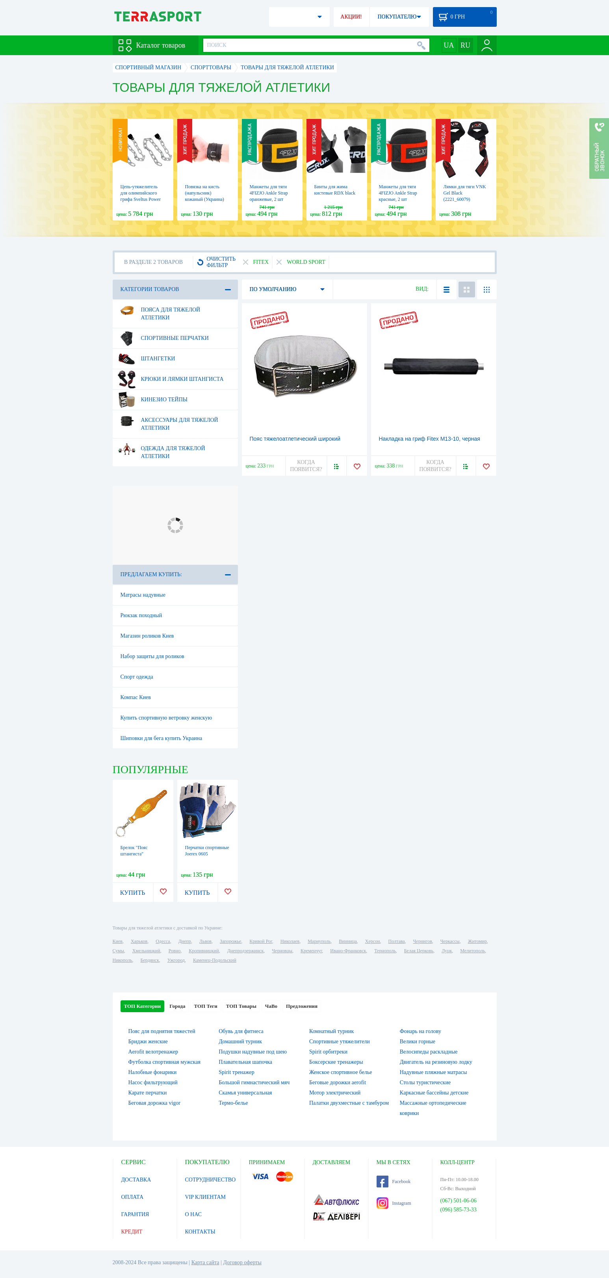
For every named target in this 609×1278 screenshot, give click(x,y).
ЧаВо (271, 1006)
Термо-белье (233, 1103)
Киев (118, 941)
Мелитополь (472, 950)
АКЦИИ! (351, 17)
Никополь (122, 960)
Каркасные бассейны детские (434, 1093)
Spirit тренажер (236, 1072)
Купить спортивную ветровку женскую (166, 718)
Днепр (184, 941)
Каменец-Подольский (214, 960)
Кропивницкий (204, 950)
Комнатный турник (331, 1031)
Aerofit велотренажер (153, 1052)
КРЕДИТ (132, 1232)
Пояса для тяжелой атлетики (159, 311)
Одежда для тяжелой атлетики (161, 449)
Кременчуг (311, 950)
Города (177, 1006)
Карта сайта (205, 1262)
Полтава (396, 941)
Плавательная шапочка (245, 1062)
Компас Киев (136, 697)
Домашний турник (240, 1041)
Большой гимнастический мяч (254, 1082)
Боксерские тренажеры (336, 1062)
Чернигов (422, 941)
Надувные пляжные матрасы (433, 1072)
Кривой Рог (260, 941)
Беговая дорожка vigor (154, 1103)
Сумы (118, 950)
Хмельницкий (146, 950)
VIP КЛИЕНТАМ (205, 1197)
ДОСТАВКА (136, 1180)
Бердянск (150, 960)
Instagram (394, 1203)
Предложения (301, 1006)
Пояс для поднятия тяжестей (161, 1031)
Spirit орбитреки (328, 1052)
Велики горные (417, 1041)
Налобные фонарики (152, 1072)
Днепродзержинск (245, 950)
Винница (347, 941)
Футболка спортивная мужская (164, 1062)
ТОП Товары (241, 1006)
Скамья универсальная (245, 1093)
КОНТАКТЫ (200, 1232)
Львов (205, 941)
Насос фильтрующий (153, 1082)
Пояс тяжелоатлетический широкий (295, 439)
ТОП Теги (205, 1006)
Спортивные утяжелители (339, 1041)
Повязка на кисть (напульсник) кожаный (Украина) (204, 193)
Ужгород (176, 960)
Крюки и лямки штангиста (171, 379)
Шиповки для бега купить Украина (161, 738)
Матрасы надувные (143, 595)
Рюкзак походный (141, 615)
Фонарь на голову (420, 1031)
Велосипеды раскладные (429, 1052)
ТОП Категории (142, 1006)
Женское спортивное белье (340, 1072)
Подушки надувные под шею (253, 1052)
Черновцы (282, 950)
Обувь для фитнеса (241, 1031)
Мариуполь (319, 941)
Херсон (372, 941)
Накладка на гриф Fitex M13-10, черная (429, 439)
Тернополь (384, 950)
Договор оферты (242, 1262)
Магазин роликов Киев (147, 636)
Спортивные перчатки (163, 338)
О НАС (193, 1214)
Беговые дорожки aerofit (337, 1082)
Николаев (289, 941)
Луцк (447, 950)
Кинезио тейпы (153, 400)
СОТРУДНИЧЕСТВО (210, 1180)
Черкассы (450, 941)
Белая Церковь (418, 950)
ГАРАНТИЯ (135, 1214)
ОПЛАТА (132, 1197)
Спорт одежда (137, 677)
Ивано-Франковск (348, 950)
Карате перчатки (147, 1093)
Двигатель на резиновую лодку (436, 1062)
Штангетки (146, 359)
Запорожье (230, 941)
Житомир (477, 941)
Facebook (394, 1181)
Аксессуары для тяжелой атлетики (168, 421)
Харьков (139, 941)
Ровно (174, 950)
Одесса (163, 941)
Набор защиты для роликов (152, 656)
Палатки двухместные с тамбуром (349, 1103)
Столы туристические (425, 1082)
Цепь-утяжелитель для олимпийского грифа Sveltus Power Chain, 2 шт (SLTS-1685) (141, 199)
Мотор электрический (334, 1093)
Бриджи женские (148, 1041)
